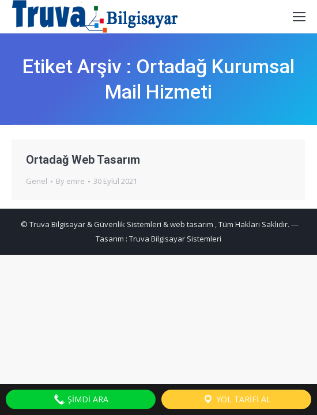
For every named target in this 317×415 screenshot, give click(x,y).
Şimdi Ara (81, 399)
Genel (36, 181)
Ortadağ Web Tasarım (83, 160)
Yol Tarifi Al (236, 399)
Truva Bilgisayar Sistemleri (175, 238)
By (70, 181)
